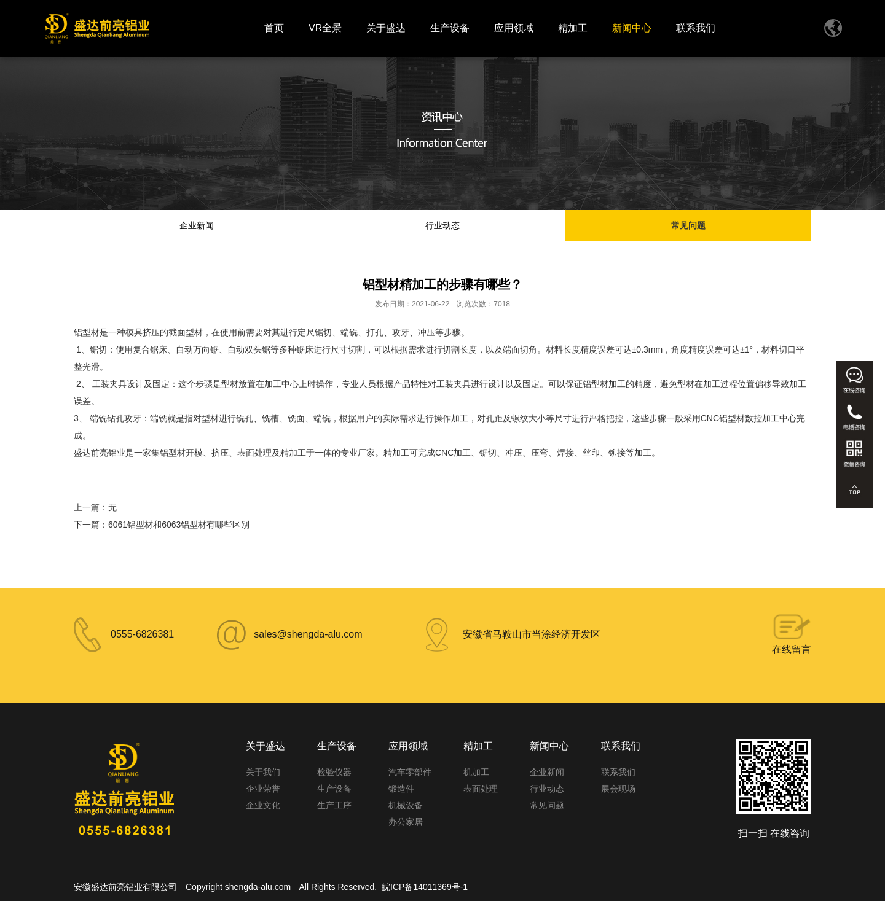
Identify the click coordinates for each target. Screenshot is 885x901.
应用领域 (513, 28)
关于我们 (263, 772)
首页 (274, 28)
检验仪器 (334, 772)
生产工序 (334, 805)
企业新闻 (196, 225)
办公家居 (405, 822)
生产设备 (450, 28)
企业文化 (263, 805)
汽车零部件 (409, 772)
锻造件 (401, 789)
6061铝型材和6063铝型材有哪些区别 (179, 524)
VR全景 (325, 28)
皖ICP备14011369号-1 (425, 887)
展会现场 (618, 789)
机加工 (476, 772)
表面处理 (480, 789)
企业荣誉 (263, 789)
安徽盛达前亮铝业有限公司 (125, 887)
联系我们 (695, 28)
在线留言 (791, 649)
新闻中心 (631, 28)
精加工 (573, 28)
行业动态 (442, 225)
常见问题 (688, 225)
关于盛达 (386, 28)
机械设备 (405, 805)
